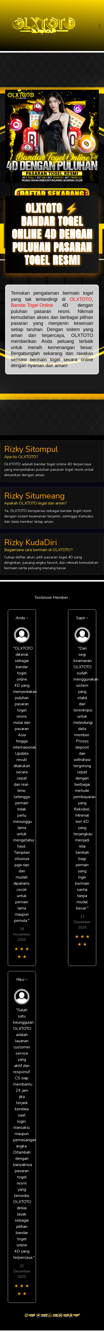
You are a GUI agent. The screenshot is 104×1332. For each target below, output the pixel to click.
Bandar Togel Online (32, 305)
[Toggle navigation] (99, 26)
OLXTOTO (81, 299)
